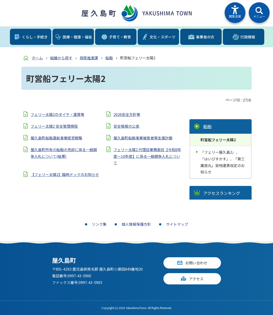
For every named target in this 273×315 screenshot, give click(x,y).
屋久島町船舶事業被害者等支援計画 (142, 138)
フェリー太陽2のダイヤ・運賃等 (57, 114)
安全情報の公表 (126, 126)
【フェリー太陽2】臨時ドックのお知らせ (65, 174)
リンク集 (99, 224)
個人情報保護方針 (136, 224)
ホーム (37, 58)
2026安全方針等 (126, 114)
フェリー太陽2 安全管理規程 (54, 126)
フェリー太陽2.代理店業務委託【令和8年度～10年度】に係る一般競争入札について (147, 156)
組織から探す (61, 58)
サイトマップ (177, 224)
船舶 (109, 58)
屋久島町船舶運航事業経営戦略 (56, 138)
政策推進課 (89, 58)
